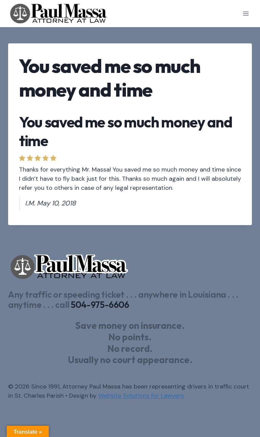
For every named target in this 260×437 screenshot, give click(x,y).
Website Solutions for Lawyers (141, 396)
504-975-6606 (100, 304)
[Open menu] (245, 13)
